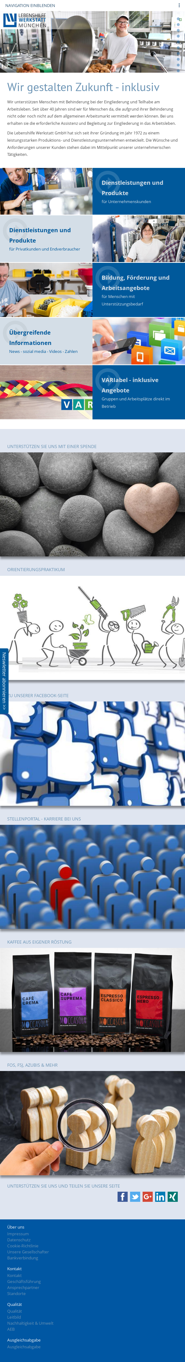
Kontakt (14, 1275)
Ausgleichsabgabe (24, 1346)
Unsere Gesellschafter (28, 1252)
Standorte (16, 1293)
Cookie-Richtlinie (23, 1246)
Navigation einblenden (30, 5)
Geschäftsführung (24, 1281)
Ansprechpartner (23, 1287)
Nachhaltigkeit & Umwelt (30, 1323)
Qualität (14, 1311)
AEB (11, 1329)
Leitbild (14, 1317)
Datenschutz (19, 1240)
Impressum (18, 1233)
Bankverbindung (22, 1258)
